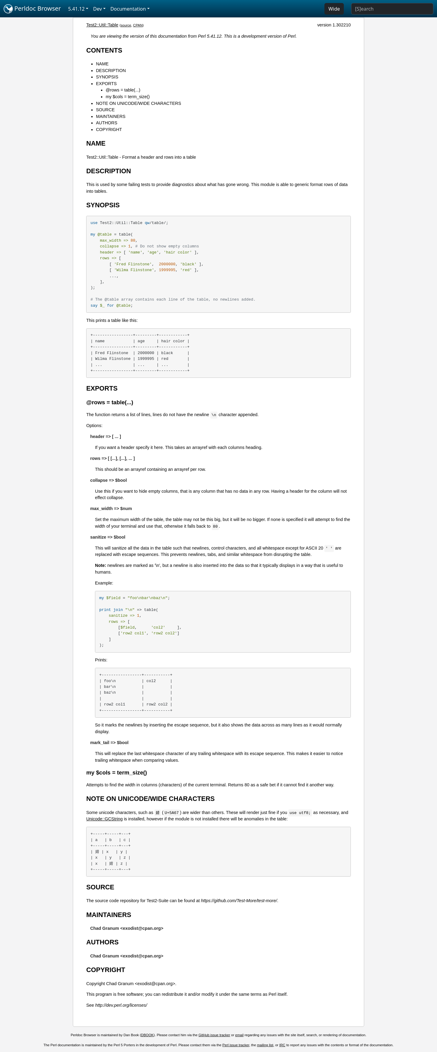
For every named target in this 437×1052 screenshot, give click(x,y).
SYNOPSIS (107, 76)
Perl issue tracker (235, 1045)
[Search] (392, 9)
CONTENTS (104, 50)
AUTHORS (106, 122)
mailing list (265, 1045)
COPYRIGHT (109, 129)
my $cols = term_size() (128, 96)
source (126, 25)
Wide (334, 8)
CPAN (138, 25)
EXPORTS (106, 83)
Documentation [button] (128, 8)
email (239, 1035)
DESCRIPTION (111, 70)
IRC (282, 1045)
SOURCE (105, 109)
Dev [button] (97, 8)
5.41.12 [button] (76, 8)
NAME (102, 63)
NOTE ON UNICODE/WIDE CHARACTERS (138, 103)
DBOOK (147, 1035)
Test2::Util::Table (102, 24)
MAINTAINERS (110, 116)
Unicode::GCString (104, 818)
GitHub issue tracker (214, 1035)
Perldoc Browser (32, 8)
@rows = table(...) (123, 90)
